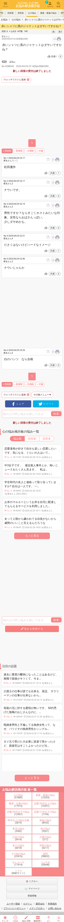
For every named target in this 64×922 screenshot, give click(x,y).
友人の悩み (18, 846)
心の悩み (32, 13)
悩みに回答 (26, 921)
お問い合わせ (54, 908)
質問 (45, 855)
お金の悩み (18, 838)
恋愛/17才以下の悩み (45, 813)
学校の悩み (45, 846)
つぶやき (45, 863)
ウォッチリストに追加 (15, 79)
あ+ (60, 31)
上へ (48, 921)
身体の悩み (45, 821)
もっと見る (32, 535)
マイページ (49, 4)
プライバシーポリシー (14, 908)
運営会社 (40, 903)
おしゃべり (18, 863)
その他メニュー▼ (42, 394)
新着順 (19, 150)
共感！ (56, 56)
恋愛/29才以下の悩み (18, 813)
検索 (58, 4)
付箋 (41, 150)
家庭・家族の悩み (48, 13)
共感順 (30, 150)
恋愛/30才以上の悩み (45, 804)
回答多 (21, 13)
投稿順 (8, 150)
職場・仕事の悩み (18, 804)
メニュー (5, 4)
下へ (59, 921)
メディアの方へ (37, 908)
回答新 (11, 13)
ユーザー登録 (13, 903)
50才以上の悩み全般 (18, 821)
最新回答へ (38, 921)
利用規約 (52, 903)
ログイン (27, 903)
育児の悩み (18, 829)
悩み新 (17, 438)
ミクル (18, 871)
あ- (53, 31)
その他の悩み (18, 855)
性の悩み (45, 829)
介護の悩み (45, 838)
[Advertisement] (32, 311)
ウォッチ (5, 921)
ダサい (12, 61)
